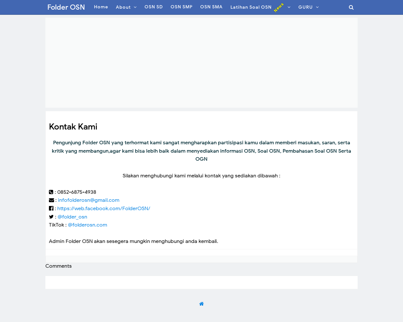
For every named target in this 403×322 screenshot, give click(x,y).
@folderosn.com (87, 225)
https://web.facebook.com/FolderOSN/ (103, 208)
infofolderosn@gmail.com (88, 200)
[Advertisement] (201, 63)
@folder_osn (72, 217)
